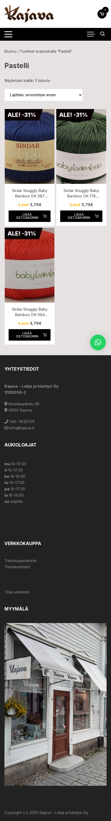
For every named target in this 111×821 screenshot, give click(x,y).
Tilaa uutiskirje (16, 591)
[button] (98, 342)
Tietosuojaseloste (20, 560)
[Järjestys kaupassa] (43, 95)
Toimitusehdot (17, 566)
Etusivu (10, 51)
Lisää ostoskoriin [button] (31, 216)
